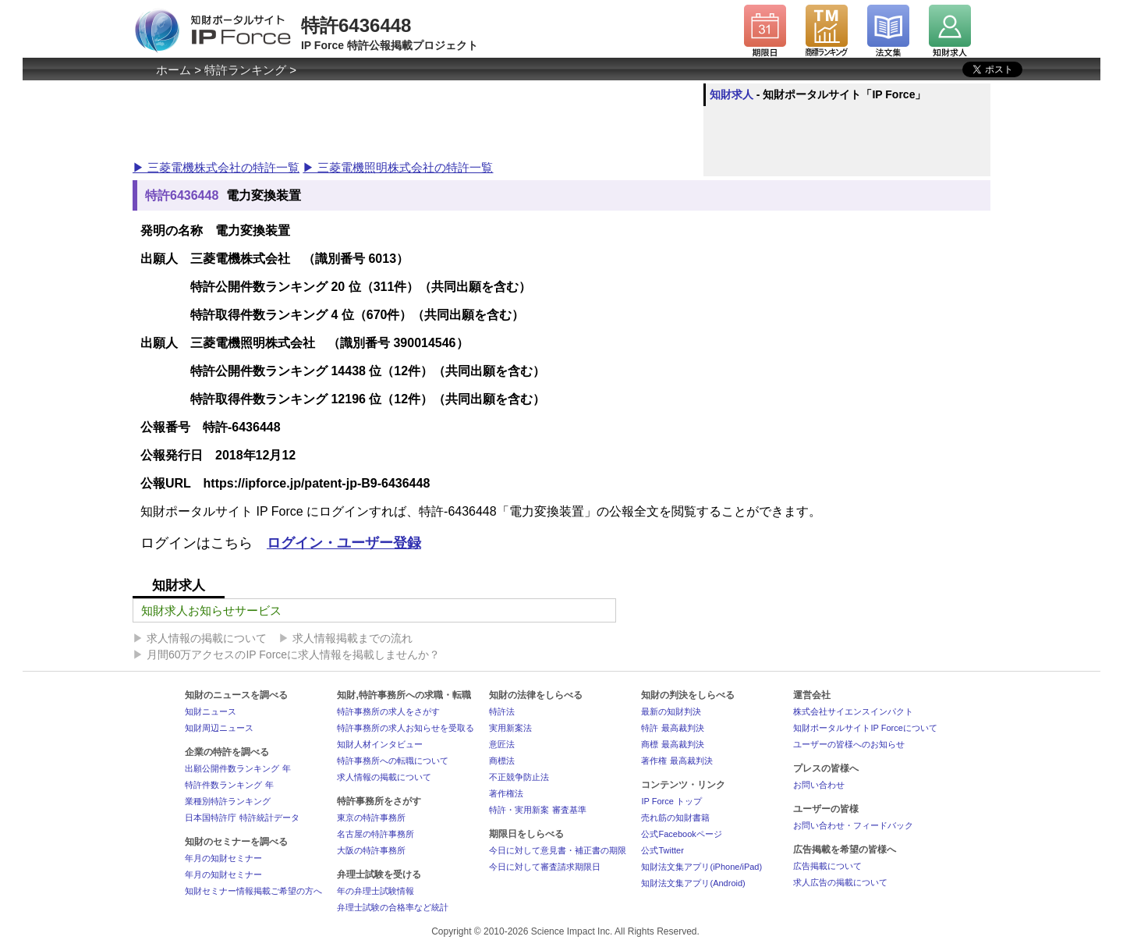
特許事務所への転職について (392, 760)
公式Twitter (662, 850)
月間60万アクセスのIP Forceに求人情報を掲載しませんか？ (293, 654)
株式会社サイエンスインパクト (853, 711)
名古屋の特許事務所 (375, 834)
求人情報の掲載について (207, 638)
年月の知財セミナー (223, 858)
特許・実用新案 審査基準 (537, 809)
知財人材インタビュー (380, 744)
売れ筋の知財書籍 (675, 817)
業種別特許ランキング (228, 801)
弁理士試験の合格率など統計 (392, 907)
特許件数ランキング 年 (229, 784)
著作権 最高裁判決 (676, 760)
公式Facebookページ (681, 834)
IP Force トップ (671, 801)
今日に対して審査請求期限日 (544, 866)
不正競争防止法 (519, 777)
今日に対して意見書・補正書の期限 (557, 850)
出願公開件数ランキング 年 (237, 768)
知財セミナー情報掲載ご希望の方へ (253, 891)
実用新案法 (510, 727)
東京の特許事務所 (371, 817)
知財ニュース (210, 711)
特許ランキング (245, 69)
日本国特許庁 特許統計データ (242, 817)
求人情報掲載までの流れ (352, 638)
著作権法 (506, 793)
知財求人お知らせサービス (211, 610)
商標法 (502, 760)
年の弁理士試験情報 (375, 891)
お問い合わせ (819, 784)
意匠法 (502, 744)
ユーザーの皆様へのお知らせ (849, 744)
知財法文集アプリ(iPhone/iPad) (701, 866)
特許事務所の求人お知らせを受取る (405, 727)
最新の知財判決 (671, 711)
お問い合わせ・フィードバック (853, 825)
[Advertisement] (416, 118)
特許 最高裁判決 (672, 727)
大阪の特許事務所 (371, 850)
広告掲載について (827, 866)
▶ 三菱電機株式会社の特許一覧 (216, 167)
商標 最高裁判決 (672, 744)
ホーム (173, 69)
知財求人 (731, 94)
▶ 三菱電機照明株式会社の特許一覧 (398, 167)
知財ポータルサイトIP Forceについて (865, 727)
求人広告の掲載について (840, 882)
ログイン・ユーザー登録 (344, 543)
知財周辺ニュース (219, 727)
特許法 (502, 711)
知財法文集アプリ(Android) (693, 883)
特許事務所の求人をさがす (388, 711)
